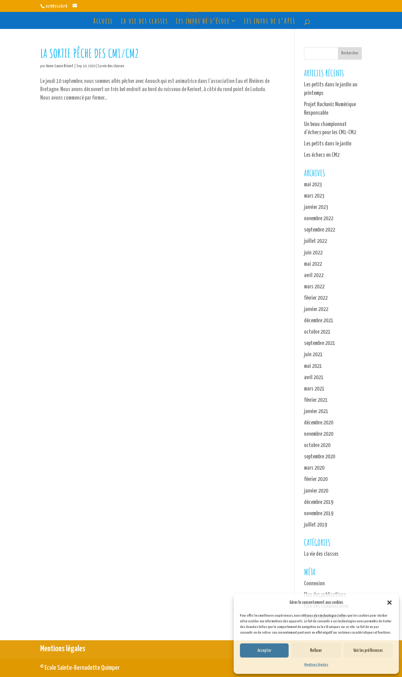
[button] (389, 602)
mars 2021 (314, 389)
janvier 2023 (316, 207)
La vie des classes (144, 22)
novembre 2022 (318, 218)
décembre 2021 (318, 321)
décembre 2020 (318, 423)
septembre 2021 (319, 343)
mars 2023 (314, 196)
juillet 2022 (315, 241)
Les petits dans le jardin (327, 144)
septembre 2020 (319, 457)
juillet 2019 (315, 525)
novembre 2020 (318, 434)
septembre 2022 (319, 230)
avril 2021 (313, 377)
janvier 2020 (316, 491)
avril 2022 (313, 275)
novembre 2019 (318, 513)
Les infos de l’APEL (270, 22)
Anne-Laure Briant (59, 66)
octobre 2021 (317, 332)
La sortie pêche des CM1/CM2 (89, 53)
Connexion (314, 584)
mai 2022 (313, 264)
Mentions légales (316, 664)
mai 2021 (313, 366)
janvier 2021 (316, 411)
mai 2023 (313, 185)
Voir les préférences (368, 650)
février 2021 (316, 400)
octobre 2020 (317, 445)
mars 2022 (314, 287)
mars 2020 (314, 468)
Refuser (316, 650)
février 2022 (316, 298)
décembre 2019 (318, 502)
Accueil (103, 22)
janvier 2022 (316, 309)
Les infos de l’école (203, 22)
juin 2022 (313, 253)
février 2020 (316, 479)
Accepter (264, 650)
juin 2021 (313, 355)
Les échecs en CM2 (322, 155)
